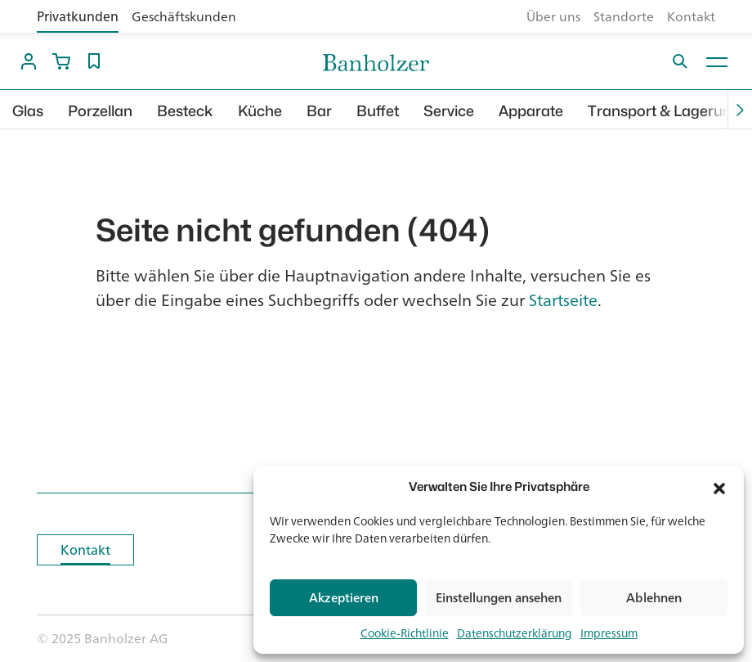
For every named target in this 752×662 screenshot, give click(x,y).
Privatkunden (78, 16)
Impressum (609, 633)
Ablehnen (654, 598)
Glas (27, 110)
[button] (719, 487)
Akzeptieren (343, 598)
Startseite (563, 300)
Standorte (623, 16)
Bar (319, 110)
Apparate (531, 110)
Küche (260, 110)
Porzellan (100, 110)
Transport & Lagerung (664, 110)
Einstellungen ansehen (499, 598)
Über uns (553, 16)
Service (448, 110)
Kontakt (691, 16)
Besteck (185, 110)
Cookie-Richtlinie (404, 633)
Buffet (377, 110)
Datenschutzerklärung (514, 633)
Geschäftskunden (184, 16)
